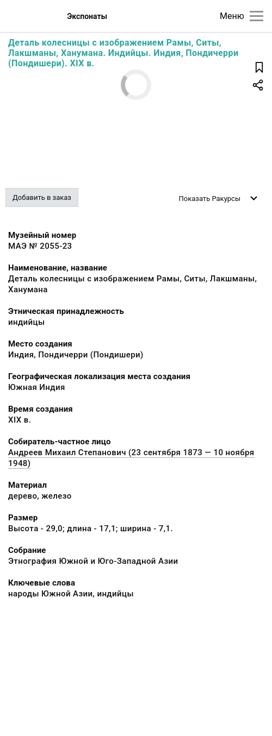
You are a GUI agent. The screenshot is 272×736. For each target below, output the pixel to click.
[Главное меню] (256, 16)
